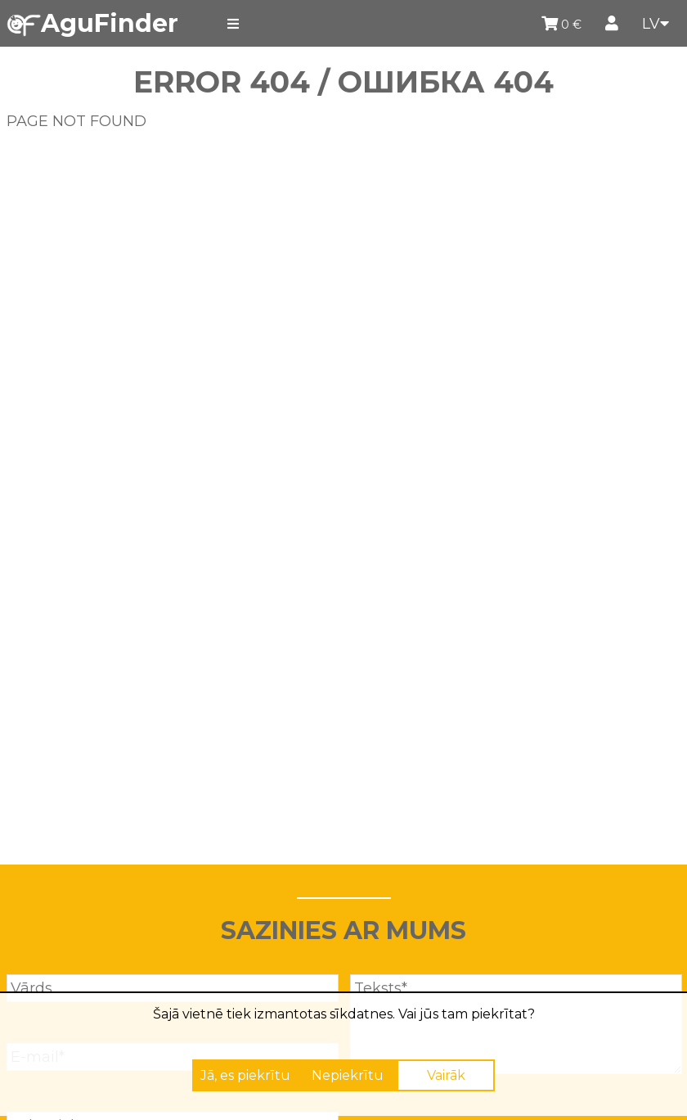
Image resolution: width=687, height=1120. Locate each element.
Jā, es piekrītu (245, 1075)
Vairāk (446, 1075)
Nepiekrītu (348, 1075)
